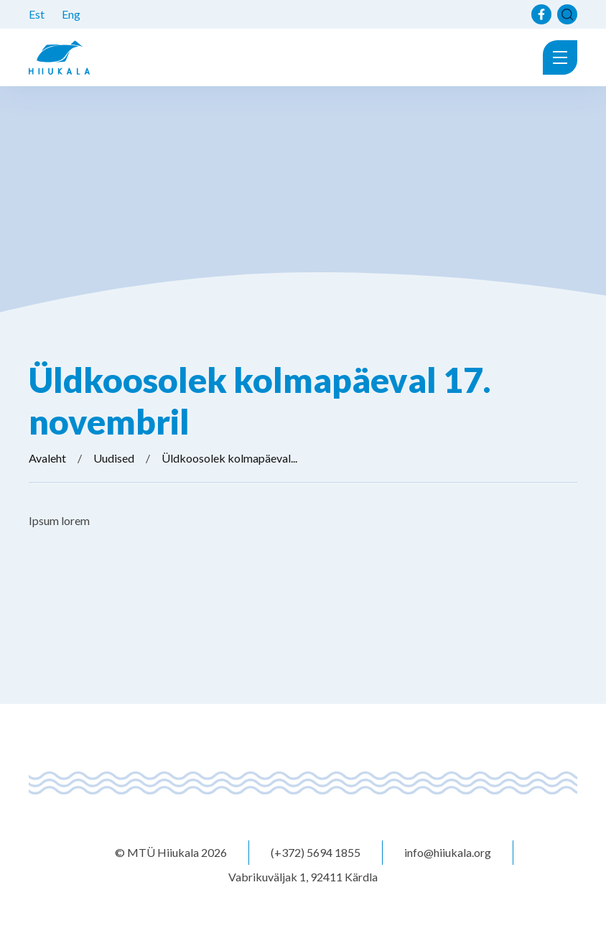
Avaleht (47, 458)
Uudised (113, 458)
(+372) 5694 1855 (315, 852)
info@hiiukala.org (447, 852)
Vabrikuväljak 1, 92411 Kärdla (303, 877)
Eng (71, 14)
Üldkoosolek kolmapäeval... (229, 458)
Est (37, 14)
